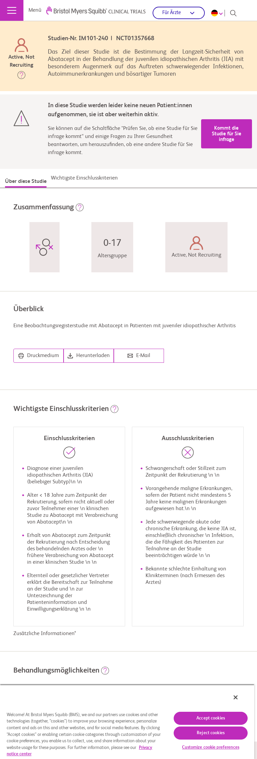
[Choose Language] (218, 13)
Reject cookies (211, 733)
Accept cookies (210, 718)
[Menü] (11, 10)
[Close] (235, 697)
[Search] (233, 13)
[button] (21, 76)
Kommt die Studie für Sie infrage (226, 134)
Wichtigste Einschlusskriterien (84, 178)
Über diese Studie (26, 181)
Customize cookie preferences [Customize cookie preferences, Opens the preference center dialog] (210, 747)
